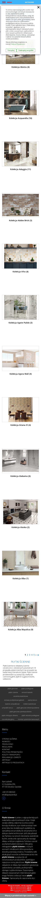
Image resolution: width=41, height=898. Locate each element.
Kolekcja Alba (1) (21, 578)
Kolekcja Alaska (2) (20, 527)
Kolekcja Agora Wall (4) (21, 374)
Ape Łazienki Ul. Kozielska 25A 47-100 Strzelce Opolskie (11, 784)
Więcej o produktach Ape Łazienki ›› (20, 895)
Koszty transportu (11, 754)
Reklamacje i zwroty (11, 757)
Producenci (7, 744)
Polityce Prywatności (18, 44)
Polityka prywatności (12, 752)
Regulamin (7, 747)
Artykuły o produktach (13, 762)
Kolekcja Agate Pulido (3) (20, 322)
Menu (9, 2)
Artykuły (6, 760)
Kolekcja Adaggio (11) (20, 169)
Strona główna (9, 739)
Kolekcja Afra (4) (20, 271)
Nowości (6, 741)
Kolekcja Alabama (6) (20, 476)
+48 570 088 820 (8, 792)
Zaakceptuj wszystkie (25, 50)
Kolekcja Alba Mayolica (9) (20, 629)
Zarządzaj (11, 50)
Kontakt (6, 749)
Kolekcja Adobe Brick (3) (20, 220)
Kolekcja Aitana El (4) (20, 425)
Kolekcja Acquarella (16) (20, 118)
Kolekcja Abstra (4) (20, 67)
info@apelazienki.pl (9, 794)
